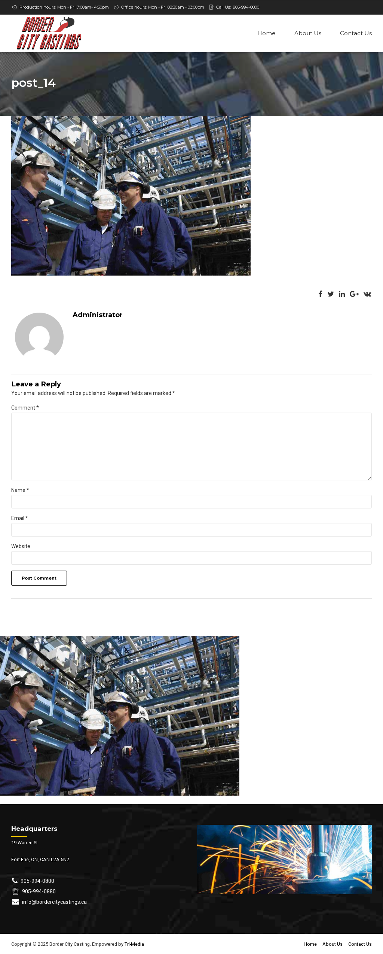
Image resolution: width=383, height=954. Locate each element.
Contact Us (356, 33)
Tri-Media (133, 945)
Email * (19, 519)
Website (20, 547)
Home (266, 33)
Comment (25, 408)
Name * (20, 491)
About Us (307, 33)
